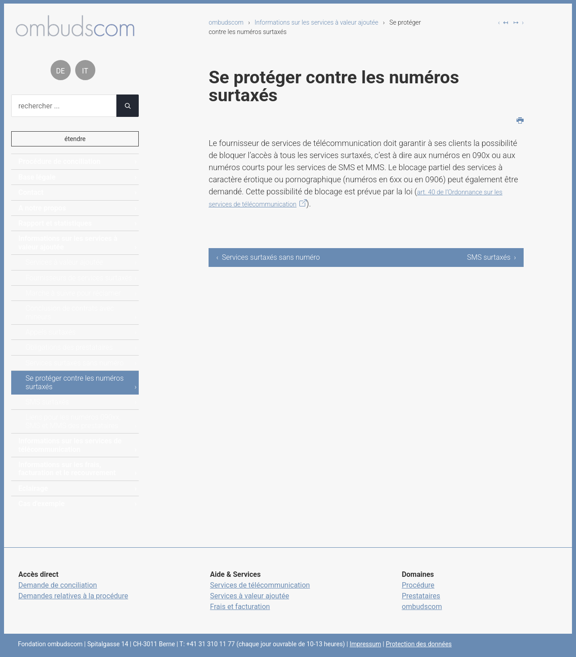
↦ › (518, 22)
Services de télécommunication (260, 585)
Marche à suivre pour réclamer (73, 293)
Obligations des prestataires (69, 347)
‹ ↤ (503, 22)
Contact (30, 192)
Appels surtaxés (51, 332)
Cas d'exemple (41, 503)
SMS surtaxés (47, 402)
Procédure (418, 585)
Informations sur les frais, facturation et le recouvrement (67, 468)
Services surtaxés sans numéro (75, 363)
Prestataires (421, 596)
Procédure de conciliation (59, 161)
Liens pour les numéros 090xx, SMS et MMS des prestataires (73, 421)
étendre (74, 138)
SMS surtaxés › (491, 257)
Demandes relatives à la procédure (73, 596)
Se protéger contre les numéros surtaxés (75, 382)
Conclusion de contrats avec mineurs (70, 312)
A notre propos (42, 208)
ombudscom (226, 22)
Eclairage (33, 488)
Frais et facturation (240, 606)
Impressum (365, 644)
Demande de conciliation (57, 585)
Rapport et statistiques (55, 223)
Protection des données (419, 644)
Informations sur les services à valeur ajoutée (316, 22)
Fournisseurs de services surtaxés (79, 278)
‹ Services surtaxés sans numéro (268, 257)
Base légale (36, 177)
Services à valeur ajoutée (64, 262)
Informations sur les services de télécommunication (70, 445)
